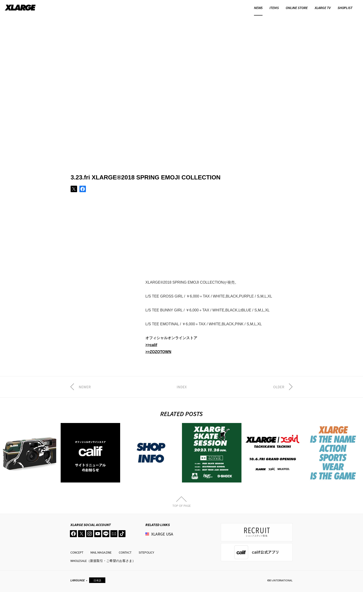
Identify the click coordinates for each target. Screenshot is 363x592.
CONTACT (125, 552)
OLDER (278, 387)
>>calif (151, 345)
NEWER (85, 387)
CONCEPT (76, 552)
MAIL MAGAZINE (101, 552)
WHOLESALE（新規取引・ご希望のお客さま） (102, 561)
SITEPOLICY (146, 552)
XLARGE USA (162, 534)
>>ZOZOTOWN (158, 352)
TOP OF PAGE (181, 505)
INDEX (182, 387)
